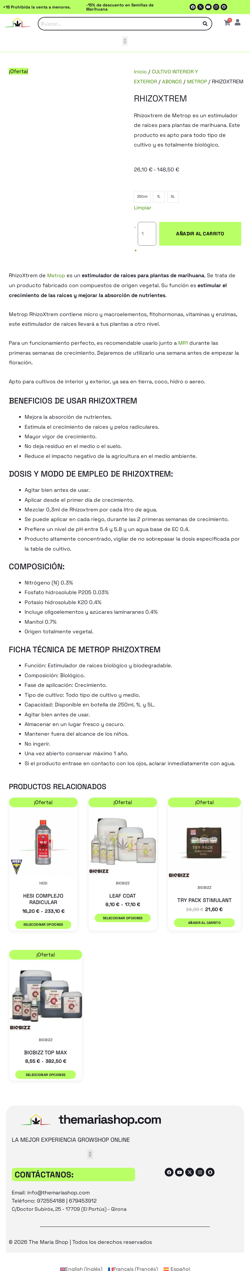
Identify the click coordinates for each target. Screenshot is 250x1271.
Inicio (140, 71)
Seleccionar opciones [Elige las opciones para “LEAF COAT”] (122, 908)
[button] (125, 41)
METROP (198, 81)
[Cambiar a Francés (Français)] (133, 1255)
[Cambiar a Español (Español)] (178, 1255)
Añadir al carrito (194, 229)
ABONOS (172, 81)
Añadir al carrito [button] (205, 914)
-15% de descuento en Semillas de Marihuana (120, 7)
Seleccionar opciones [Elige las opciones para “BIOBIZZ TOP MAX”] (45, 1063)
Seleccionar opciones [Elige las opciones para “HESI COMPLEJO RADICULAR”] (42, 914)
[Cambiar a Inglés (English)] (79, 1255)
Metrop (56, 266)
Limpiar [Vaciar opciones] (143, 207)
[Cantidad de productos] (147, 229)
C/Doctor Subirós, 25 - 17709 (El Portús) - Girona (72, 1195)
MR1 (183, 333)
